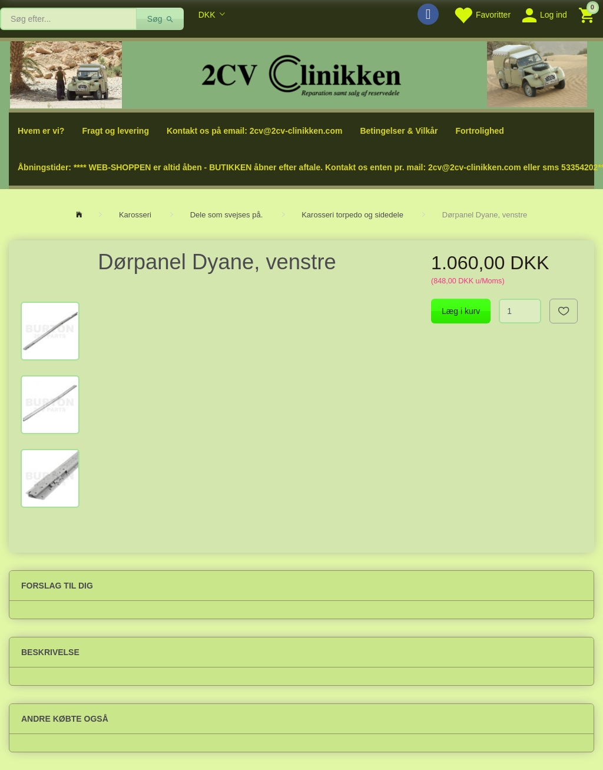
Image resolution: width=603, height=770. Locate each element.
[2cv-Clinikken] (301, 73)
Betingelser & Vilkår (399, 131)
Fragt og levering (115, 131)
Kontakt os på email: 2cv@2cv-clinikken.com (254, 131)
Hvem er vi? (41, 131)
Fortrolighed (479, 131)
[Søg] (160, 19)
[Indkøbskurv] (588, 14)
